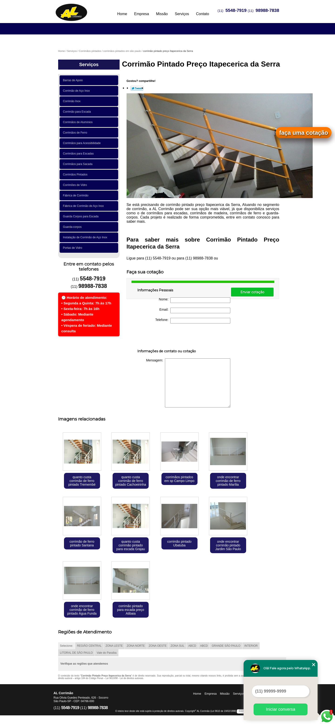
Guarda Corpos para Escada (81, 216)
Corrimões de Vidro (76, 185)
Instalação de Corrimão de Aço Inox (86, 237)
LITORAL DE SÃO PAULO (76, 652)
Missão (162, 14)
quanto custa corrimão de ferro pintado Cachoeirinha (130, 480)
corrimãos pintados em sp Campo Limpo (179, 479)
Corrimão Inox (72, 101)
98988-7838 (267, 10)
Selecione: (66, 645)
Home (122, 14)
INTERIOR (251, 645)
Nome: (194, 300)
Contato (202, 14)
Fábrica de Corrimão (76, 195)
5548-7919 (236, 10)
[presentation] (166, 337)
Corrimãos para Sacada (78, 164)
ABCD (192, 645)
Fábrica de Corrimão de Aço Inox (84, 206)
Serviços (182, 14)
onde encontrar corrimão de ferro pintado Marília (228, 480)
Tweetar (137, 88)
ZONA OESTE (158, 645)
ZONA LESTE (114, 645)
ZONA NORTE (136, 645)
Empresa (141, 14)
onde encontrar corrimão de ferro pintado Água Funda (82, 609)
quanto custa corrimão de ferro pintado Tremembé (82, 480)
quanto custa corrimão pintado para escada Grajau (130, 545)
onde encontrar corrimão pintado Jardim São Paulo (228, 545)
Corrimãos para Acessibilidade (82, 143)
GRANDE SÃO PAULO (226, 645)
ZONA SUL (177, 645)
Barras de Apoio (73, 80)
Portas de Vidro (73, 247)
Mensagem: (188, 382)
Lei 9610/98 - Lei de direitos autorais (124, 678)
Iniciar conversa (280, 709)
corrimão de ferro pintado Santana (82, 543)
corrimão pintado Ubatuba (179, 543)
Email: (194, 310)
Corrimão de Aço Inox (77, 90)
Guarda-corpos (73, 227)
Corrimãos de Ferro (76, 132)
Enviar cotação (252, 292)
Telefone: (192, 320)
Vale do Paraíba (107, 652)
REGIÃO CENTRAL (89, 645)
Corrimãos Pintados (76, 174)
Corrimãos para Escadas (79, 153)
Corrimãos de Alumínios (78, 122)
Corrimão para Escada (78, 111)
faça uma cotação (303, 132)
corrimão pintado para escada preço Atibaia (130, 609)
